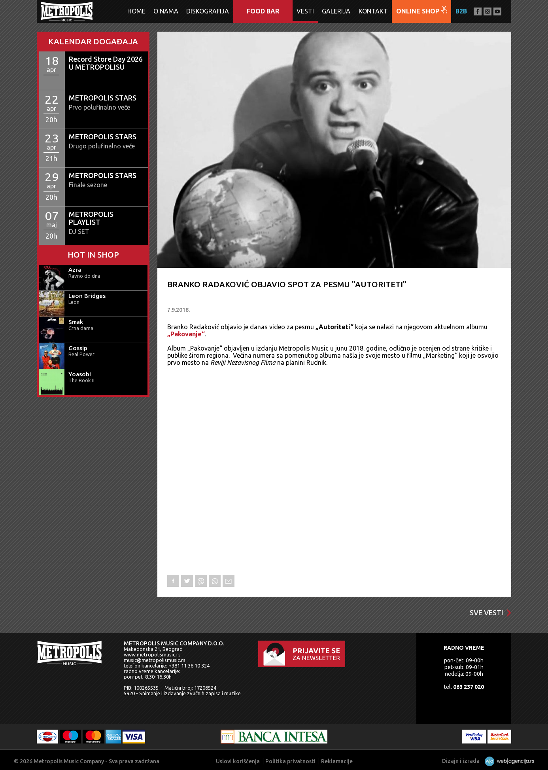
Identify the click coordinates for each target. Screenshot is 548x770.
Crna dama (80, 328)
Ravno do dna (84, 276)
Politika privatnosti (290, 761)
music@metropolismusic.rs (154, 660)
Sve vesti (490, 612)
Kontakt (373, 11)
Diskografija (207, 11)
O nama (165, 11)
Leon (73, 302)
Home (136, 11)
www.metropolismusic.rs (152, 654)
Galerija (336, 11)
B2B (461, 11)
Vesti (305, 11)
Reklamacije (337, 761)
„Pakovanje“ (186, 334)
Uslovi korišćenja (238, 761)
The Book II (81, 380)
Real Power (81, 354)
